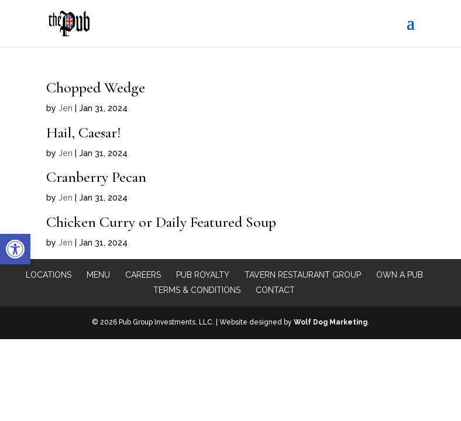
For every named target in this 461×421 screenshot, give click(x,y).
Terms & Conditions (196, 290)
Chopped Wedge (95, 87)
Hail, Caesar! (83, 132)
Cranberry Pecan (96, 177)
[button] (15, 249)
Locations (48, 274)
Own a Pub (399, 274)
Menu (98, 274)
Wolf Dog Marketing (330, 322)
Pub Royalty (202, 274)
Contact (275, 290)
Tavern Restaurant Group (303, 274)
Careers (143, 274)
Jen (66, 108)
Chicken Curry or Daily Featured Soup (161, 222)
